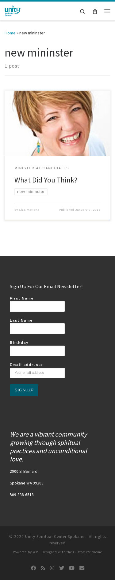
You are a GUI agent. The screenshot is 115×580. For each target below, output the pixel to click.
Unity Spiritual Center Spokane (54, 536)
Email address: (37, 370)
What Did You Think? (45, 179)
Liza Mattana (29, 209)
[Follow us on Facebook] (33, 568)
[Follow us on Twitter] (61, 568)
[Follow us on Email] (81, 568)
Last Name (37, 326)
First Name (37, 304)
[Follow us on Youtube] (72, 568)
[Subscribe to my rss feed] (43, 568)
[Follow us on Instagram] (52, 568)
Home (10, 33)
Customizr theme (87, 552)
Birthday (37, 348)
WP (35, 552)
